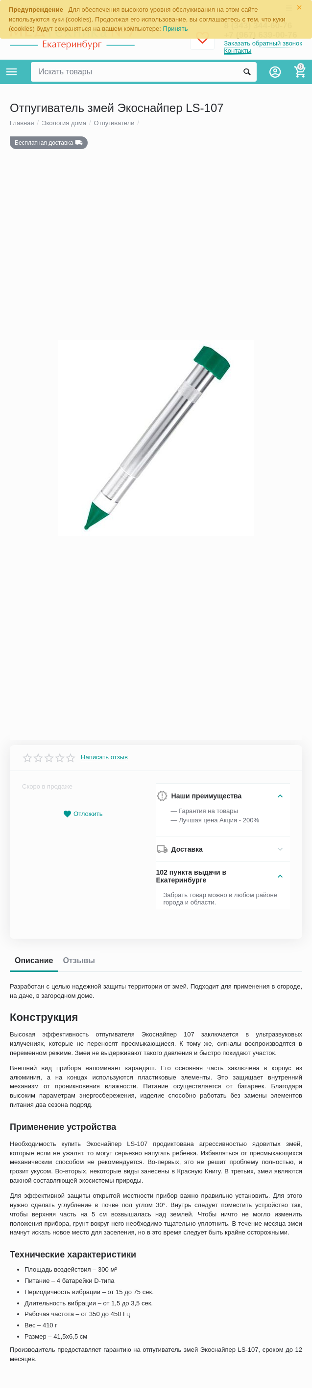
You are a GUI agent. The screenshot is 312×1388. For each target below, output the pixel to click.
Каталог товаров (12, 72)
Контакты (237, 50)
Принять (175, 28)
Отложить (82, 919)
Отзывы (79, 1065)
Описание (34, 1065)
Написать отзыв (104, 862)
